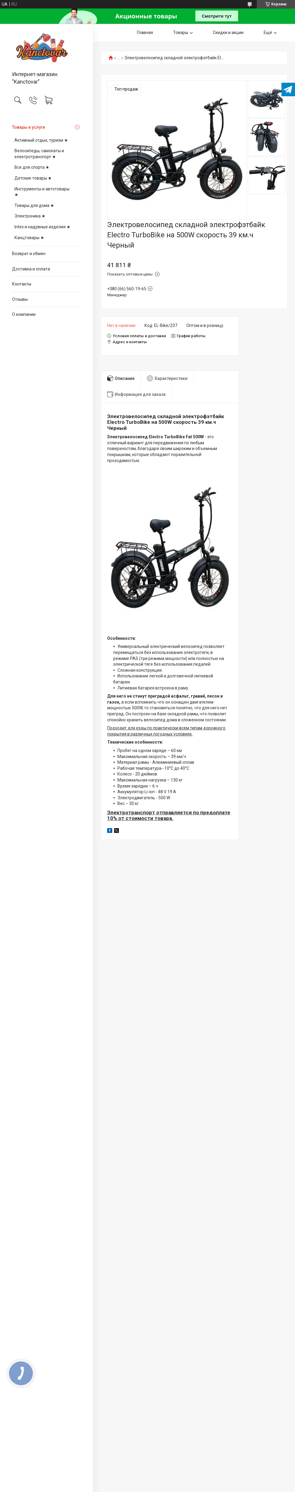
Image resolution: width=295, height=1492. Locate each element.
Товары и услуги (28, 127)
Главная (145, 32)
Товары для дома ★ (34, 205)
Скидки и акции (228, 32)
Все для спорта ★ (31, 167)
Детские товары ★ (33, 178)
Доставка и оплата (31, 269)
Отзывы (20, 299)
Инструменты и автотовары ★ (42, 191)
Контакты (21, 284)
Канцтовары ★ (29, 237)
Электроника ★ (29, 216)
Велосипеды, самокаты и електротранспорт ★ (39, 153)
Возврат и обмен (28, 253)
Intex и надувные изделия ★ (42, 226)
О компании (24, 314)
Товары (180, 32)
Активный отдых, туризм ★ (41, 140)
